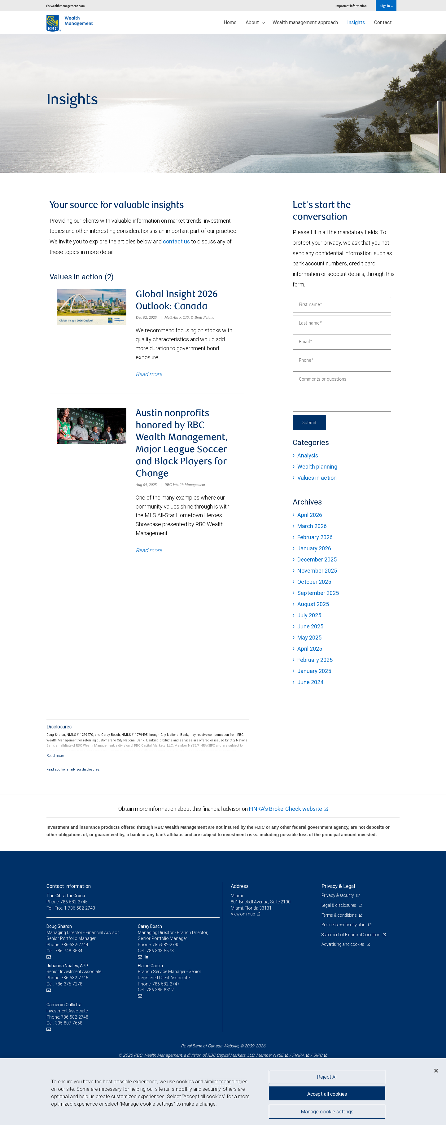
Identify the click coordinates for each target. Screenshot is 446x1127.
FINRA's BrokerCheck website (285, 810)
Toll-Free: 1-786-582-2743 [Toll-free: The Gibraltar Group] (71, 909)
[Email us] (49, 959)
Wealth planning (317, 466)
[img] (223, 103)
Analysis (307, 455)
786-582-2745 (166, 946)
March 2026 (312, 526)
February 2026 (315, 537)
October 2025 (314, 581)
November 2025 (317, 570)
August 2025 (313, 604)
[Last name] (342, 323)
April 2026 (309, 514)
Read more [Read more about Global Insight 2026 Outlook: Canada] (149, 374)
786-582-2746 (74, 979)
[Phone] (342, 360)
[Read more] (55, 757)
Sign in (386, 6)
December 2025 (317, 559)
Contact (383, 22)
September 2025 (318, 592)
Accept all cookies (327, 1093)
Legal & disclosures (339, 907)
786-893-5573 (160, 952)
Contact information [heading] (68, 888)
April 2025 (309, 648)
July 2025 (309, 615)
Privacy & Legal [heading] (338, 888)
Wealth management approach (305, 22)
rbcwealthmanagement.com (65, 6)
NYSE (278, 1057)
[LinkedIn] (147, 959)
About (255, 22)
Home (230, 22)
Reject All (327, 1077)
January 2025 (314, 671)
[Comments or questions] (342, 391)
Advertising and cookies (343, 946)
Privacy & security (338, 897)
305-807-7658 (68, 1025)
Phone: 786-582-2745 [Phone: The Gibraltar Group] (67, 903)
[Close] (436, 1070)
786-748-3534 (68, 952)
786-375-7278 (68, 985)
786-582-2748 (74, 1018)
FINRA (298, 1057)
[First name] (342, 304)
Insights (356, 22)
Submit (310, 422)
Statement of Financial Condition (352, 936)
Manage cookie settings (327, 1112)
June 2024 (310, 682)
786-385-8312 (160, 991)
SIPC (317, 1057)
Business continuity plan (344, 926)
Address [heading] (239, 888)
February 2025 (315, 659)
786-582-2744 (74, 946)
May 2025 (309, 637)
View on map (243, 916)
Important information (351, 6)
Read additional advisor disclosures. (73, 771)
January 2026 (314, 548)
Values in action (317, 477)
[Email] (342, 342)
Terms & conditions (340, 917)
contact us (176, 241)
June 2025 (310, 626)
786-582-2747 (166, 985)
